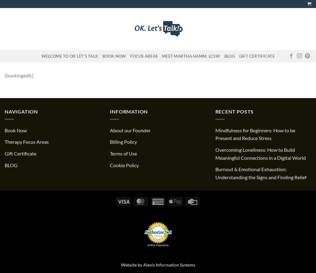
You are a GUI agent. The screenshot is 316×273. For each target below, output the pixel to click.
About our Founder (130, 130)
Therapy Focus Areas (27, 142)
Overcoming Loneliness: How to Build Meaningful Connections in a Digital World (260, 154)
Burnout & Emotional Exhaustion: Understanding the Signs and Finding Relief (260, 173)
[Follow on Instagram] (299, 56)
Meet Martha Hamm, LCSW (191, 56)
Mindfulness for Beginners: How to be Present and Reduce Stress (255, 134)
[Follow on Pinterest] (307, 56)
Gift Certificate (257, 56)
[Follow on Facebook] (291, 56)
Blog (229, 56)
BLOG (11, 165)
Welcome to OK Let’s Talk (69, 56)
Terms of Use (123, 153)
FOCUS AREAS (144, 56)
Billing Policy (123, 142)
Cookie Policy (124, 165)
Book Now (114, 56)
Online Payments (158, 245)
